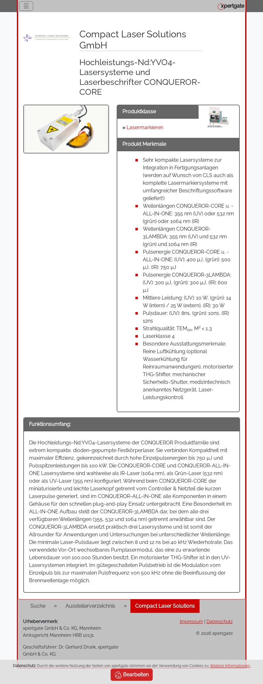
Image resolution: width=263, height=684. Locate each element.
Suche (37, 606)
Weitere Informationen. (230, 666)
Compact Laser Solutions (165, 606)
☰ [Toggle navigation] (26, 6)
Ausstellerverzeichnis (90, 606)
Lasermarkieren (145, 127)
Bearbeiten (132, 675)
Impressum (191, 621)
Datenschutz (220, 621)
